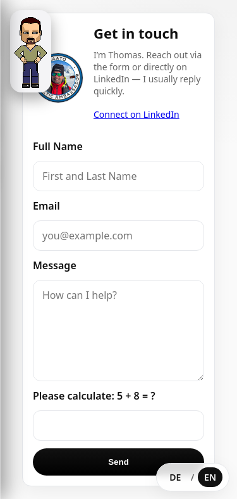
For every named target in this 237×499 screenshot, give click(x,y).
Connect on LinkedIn (136, 114)
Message (54, 265)
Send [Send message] (118, 462)
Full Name (58, 146)
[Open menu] (30, 51)
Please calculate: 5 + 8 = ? (94, 396)
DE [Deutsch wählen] (175, 477)
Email (46, 206)
